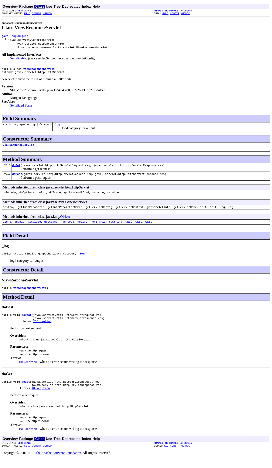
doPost (17, 178)
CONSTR (36, 13)
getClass (50, 228)
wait (128, 228)
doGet (16, 169)
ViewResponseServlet (18, 148)
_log (56, 127)
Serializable (18, 59)
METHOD (47, 13)
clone (7, 228)
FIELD (27, 13)
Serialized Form (21, 107)
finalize (34, 228)
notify (82, 228)
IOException (42, 331)
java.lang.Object (15, 36)
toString (115, 228)
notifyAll (98, 228)
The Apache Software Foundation (58, 464)
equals (19, 228)
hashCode (67, 228)
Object (65, 222)
